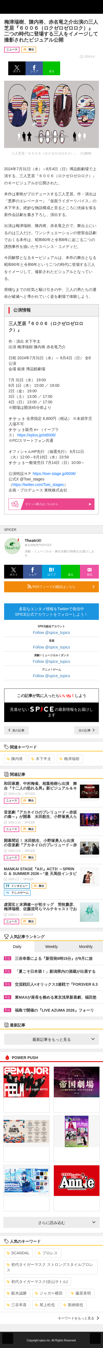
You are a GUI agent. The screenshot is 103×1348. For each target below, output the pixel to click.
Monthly (86, 946)
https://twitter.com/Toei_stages (38, 484)
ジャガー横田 (49, 1293)
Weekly (51, 946)
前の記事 (16, 730)
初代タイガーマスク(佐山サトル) (37, 1281)
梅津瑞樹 (69, 759)
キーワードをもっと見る (78, 1318)
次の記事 (86, 730)
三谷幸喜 (17, 1305)
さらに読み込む (67, 1222)
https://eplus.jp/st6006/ (36, 435)
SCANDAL (18, 1253)
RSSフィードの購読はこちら (60, 586)
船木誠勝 (17, 1293)
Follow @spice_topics (51, 632)
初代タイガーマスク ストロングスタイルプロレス (50, 1267)
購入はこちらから (58, 504)
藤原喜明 (81, 1293)
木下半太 (41, 759)
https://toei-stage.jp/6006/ (54, 473)
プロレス (48, 1253)
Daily (17, 946)
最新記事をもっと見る (63, 1039)
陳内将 (15, 759)
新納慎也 (73, 1305)
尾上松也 (45, 1305)
